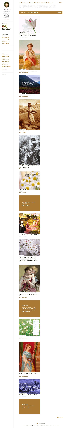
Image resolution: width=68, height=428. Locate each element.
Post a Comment (25, 72)
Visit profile (6, 19)
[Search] (60, 3)
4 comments (24, 236)
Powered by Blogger (41, 423)
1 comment (24, 168)
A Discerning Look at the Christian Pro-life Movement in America (29, 308)
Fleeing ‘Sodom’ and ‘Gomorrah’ (28, 406)
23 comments (24, 297)
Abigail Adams (5, 63)
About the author (5, 37)
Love (20, 337)
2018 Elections (5, 59)
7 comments (24, 192)
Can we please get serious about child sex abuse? (29, 166)
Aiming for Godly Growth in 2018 (29, 71)
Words (21, 191)
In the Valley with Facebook (27, 95)
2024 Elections (5, 61)
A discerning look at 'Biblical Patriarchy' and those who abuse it (29, 294)
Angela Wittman (6, 9)
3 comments (27, 205)
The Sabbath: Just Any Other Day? (29, 234)
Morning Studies (5, 43)
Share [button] (20, 72)
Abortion (4, 66)
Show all (59, 12)
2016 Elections (5, 56)
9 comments (24, 132)
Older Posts (59, 417)
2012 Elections (5, 54)
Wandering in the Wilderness (28, 394)
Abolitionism (5, 64)
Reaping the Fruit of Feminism (28, 131)
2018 (3, 58)
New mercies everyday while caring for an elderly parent (28, 34)
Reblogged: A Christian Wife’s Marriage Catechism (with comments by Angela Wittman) (28, 259)
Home (3, 35)
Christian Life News (6, 41)
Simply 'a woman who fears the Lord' (36, 3)
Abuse (9, 66)
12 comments (27, 311)
